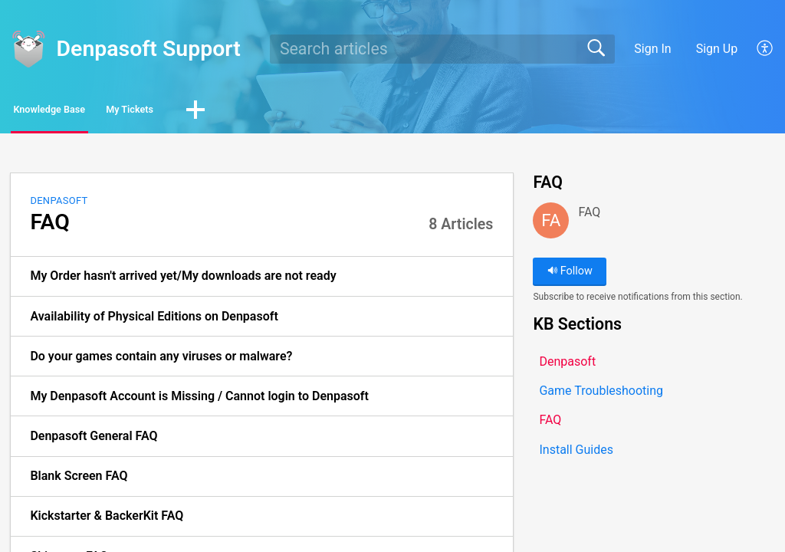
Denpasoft (58, 204)
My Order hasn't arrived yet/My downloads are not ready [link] (183, 280)
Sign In (652, 48)
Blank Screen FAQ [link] (78, 480)
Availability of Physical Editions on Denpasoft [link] (154, 320)
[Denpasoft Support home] (28, 49)
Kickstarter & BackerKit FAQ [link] (106, 520)
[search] (442, 49)
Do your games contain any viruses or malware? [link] (161, 360)
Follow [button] (570, 275)
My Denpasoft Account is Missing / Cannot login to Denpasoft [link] (199, 400)
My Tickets (211, 111)
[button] (765, 49)
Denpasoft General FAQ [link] (93, 440)
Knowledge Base (82, 111)
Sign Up (717, 48)
